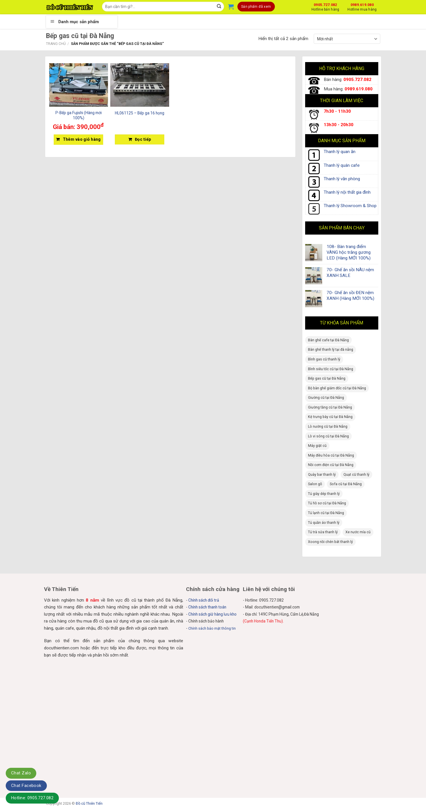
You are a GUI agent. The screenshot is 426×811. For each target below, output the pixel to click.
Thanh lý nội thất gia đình (347, 192)
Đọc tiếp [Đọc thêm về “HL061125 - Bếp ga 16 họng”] (143, 139)
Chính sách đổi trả (203, 600)
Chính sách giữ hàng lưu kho (212, 614)
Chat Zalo (21, 773)
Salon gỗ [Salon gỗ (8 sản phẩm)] (315, 484)
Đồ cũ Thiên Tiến (89, 803)
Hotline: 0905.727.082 (32, 797)
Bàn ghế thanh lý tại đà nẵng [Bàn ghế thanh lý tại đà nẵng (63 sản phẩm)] (330, 350)
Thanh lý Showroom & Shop (350, 205)
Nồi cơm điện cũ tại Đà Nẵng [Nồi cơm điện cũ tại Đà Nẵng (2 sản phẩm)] (330, 465)
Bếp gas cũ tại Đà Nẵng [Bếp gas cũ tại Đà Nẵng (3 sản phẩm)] (326, 378)
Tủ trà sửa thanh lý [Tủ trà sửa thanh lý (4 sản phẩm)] (323, 532)
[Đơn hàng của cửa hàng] (347, 39)
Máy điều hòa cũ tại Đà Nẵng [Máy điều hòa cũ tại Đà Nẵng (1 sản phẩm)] (331, 455)
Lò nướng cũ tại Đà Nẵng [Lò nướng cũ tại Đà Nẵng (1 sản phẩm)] (327, 427)
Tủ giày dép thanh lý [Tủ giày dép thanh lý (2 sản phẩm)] (324, 494)
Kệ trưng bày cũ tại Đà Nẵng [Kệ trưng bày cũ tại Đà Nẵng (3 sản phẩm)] (330, 417)
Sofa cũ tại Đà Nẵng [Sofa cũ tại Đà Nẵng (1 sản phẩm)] (346, 484)
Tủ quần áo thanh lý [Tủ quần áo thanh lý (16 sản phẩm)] (323, 523)
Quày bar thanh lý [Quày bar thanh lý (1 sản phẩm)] (322, 475)
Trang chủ (56, 44)
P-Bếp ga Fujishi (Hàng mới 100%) (78, 115)
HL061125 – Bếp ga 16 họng (139, 113)
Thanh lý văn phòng (342, 178)
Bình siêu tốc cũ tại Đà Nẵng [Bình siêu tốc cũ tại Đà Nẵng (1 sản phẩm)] (330, 369)
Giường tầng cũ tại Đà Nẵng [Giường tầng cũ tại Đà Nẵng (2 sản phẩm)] (330, 407)
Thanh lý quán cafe (342, 165)
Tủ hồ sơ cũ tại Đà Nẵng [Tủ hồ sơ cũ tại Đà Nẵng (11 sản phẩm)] (327, 503)
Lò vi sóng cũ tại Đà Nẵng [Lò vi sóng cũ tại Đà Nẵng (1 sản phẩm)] (328, 436)
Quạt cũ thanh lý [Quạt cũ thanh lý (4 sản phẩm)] (356, 475)
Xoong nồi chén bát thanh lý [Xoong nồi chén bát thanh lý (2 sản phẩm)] (330, 542)
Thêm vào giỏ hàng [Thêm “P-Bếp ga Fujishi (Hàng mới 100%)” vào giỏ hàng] (82, 139)
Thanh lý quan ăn (339, 151)
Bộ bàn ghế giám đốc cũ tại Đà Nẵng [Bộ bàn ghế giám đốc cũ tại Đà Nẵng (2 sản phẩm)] (337, 388)
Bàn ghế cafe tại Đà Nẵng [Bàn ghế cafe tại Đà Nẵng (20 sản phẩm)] (328, 340)
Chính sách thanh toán (207, 607)
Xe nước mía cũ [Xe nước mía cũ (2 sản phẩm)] (358, 532)
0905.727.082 (325, 6)
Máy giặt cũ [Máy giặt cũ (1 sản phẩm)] (317, 446)
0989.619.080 (362, 6)
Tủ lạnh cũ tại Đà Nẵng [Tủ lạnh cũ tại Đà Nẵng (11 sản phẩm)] (326, 513)
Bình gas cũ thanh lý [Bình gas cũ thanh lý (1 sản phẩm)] (324, 359)
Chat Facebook (26, 785)
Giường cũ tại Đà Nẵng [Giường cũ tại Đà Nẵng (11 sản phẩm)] (326, 398)
